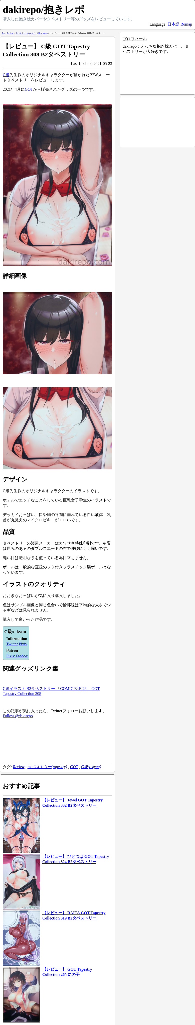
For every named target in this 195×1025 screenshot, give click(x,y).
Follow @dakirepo (18, 716)
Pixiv (23, 644)
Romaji (186, 24)
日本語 (173, 24)
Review (18, 767)
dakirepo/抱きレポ (44, 9)
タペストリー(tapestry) (47, 767)
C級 (6, 75)
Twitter (12, 644)
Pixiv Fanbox (17, 656)
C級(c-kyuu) (91, 767)
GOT (29, 89)
